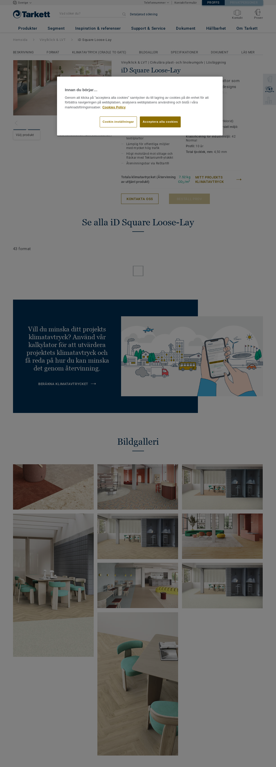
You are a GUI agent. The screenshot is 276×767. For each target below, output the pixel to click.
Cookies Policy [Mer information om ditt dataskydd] (114, 107)
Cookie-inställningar (118, 121)
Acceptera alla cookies (160, 121)
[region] (140, 106)
